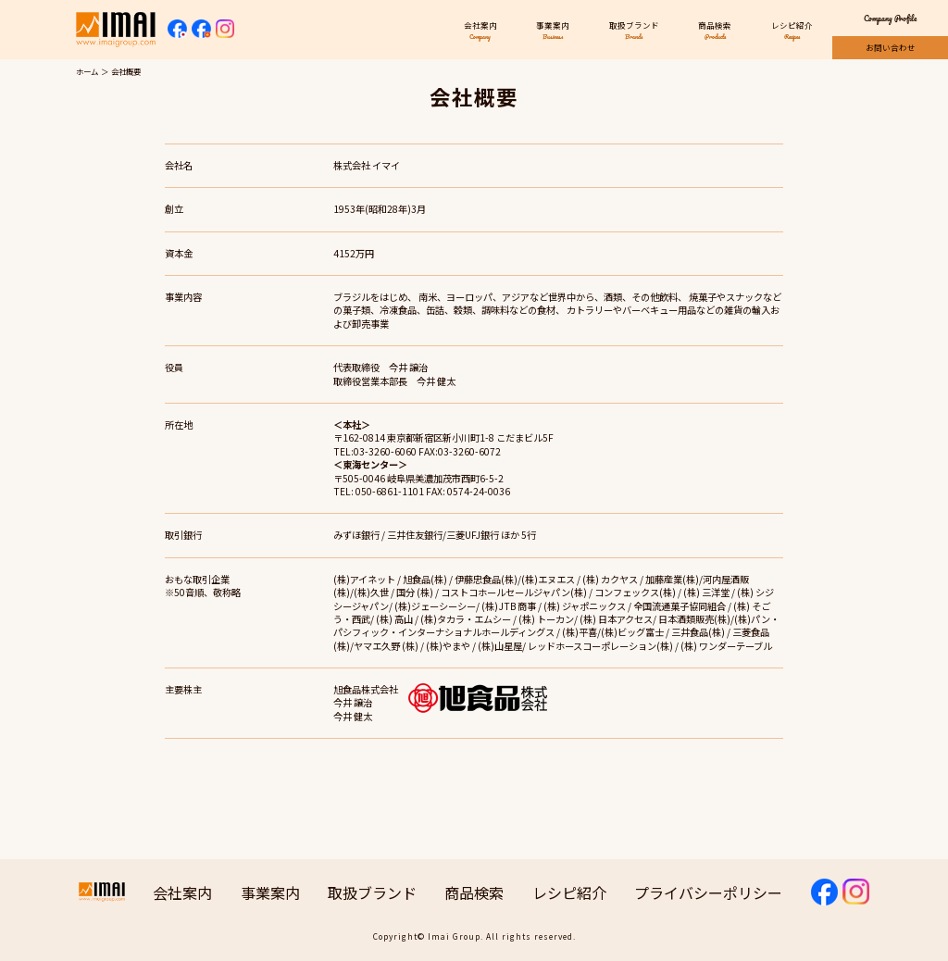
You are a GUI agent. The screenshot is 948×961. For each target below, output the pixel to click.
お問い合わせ (891, 47)
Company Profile (890, 18)
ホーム (87, 71)
